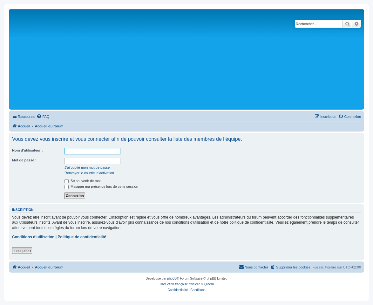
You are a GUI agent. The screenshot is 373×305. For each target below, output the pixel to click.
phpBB (172, 278)
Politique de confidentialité (82, 237)
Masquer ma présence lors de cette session (101, 186)
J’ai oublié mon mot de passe (87, 167)
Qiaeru (209, 284)
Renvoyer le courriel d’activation (89, 173)
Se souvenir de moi (82, 181)
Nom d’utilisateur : (27, 150)
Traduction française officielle (179, 284)
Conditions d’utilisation (33, 237)
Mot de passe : (24, 160)
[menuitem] (43, 116)
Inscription (22, 250)
